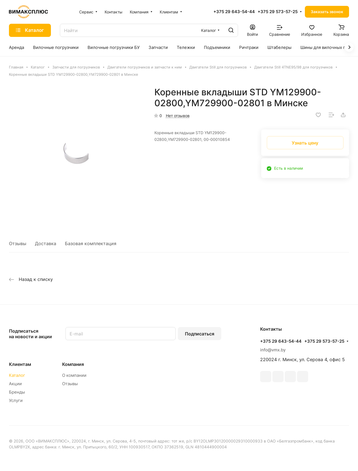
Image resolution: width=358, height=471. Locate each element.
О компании (74, 375)
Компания (73, 364)
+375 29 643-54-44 (234, 11)
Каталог (17, 375)
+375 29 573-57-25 (278, 11)
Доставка (45, 243)
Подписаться (199, 334)
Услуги (16, 400)
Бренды (17, 392)
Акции (15, 383)
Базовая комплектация (90, 243)
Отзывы (17, 243)
